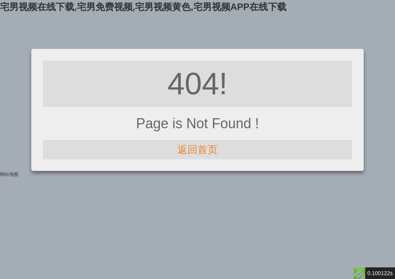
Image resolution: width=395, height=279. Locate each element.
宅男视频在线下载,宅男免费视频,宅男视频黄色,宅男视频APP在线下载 (143, 7)
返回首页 (197, 149)
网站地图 (9, 174)
